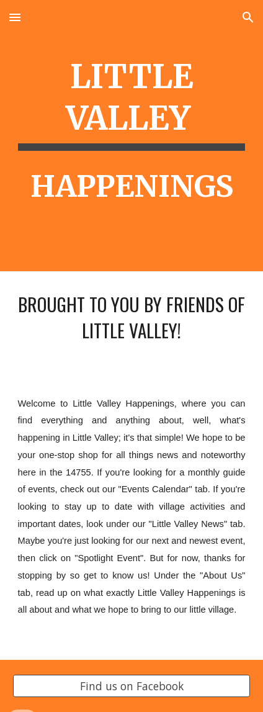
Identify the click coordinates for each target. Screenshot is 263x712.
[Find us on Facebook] (132, 686)
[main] (132, 136)
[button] (15, 17)
